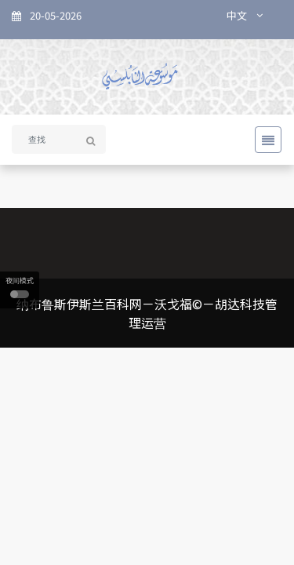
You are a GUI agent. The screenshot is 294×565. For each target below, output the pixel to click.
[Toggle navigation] (263, 139)
